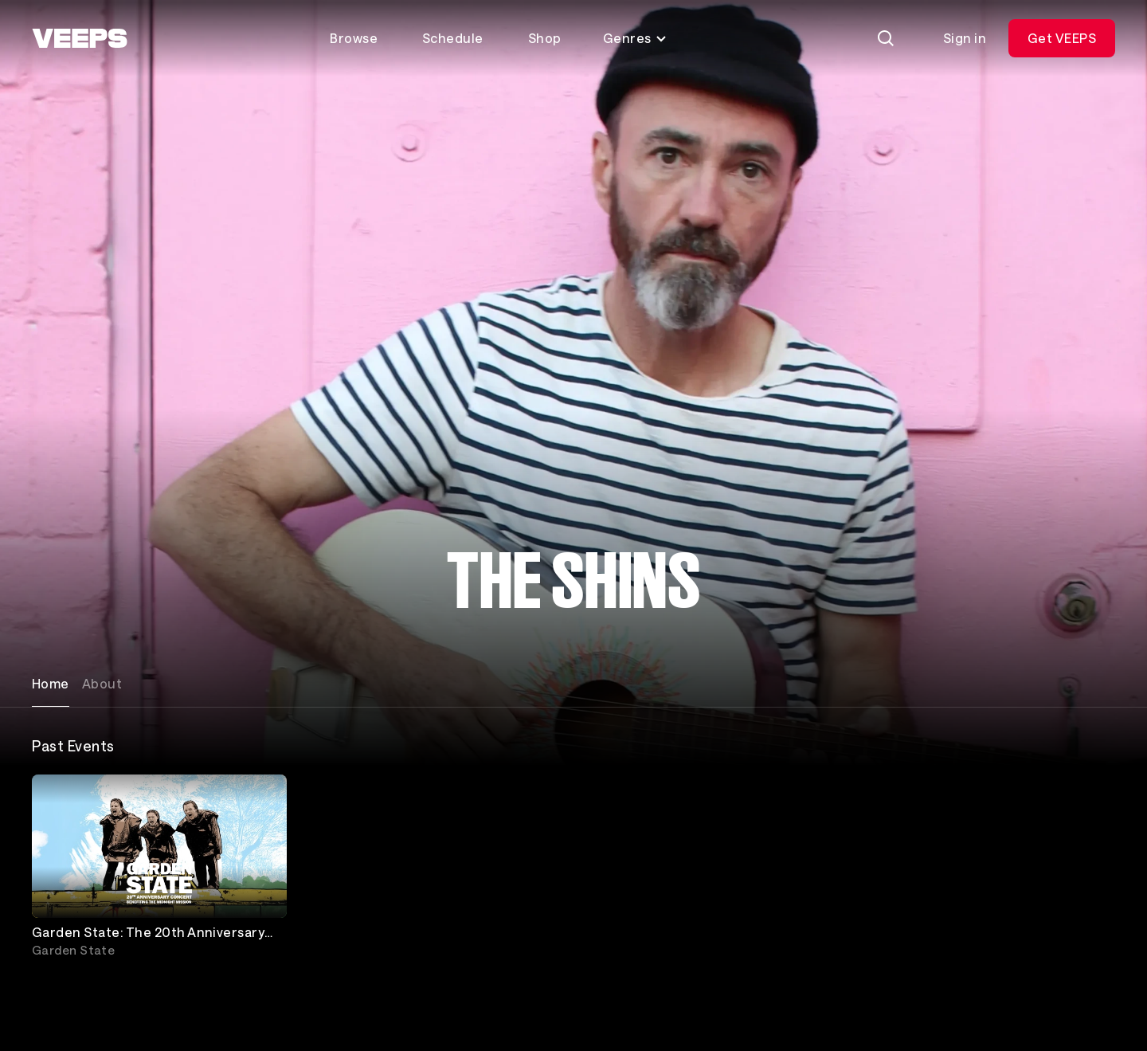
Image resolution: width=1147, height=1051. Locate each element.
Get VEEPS (1062, 37)
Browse (354, 37)
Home (50, 683)
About (102, 683)
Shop (545, 37)
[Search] (886, 38)
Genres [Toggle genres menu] (635, 37)
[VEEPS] (79, 38)
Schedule (452, 37)
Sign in (964, 37)
